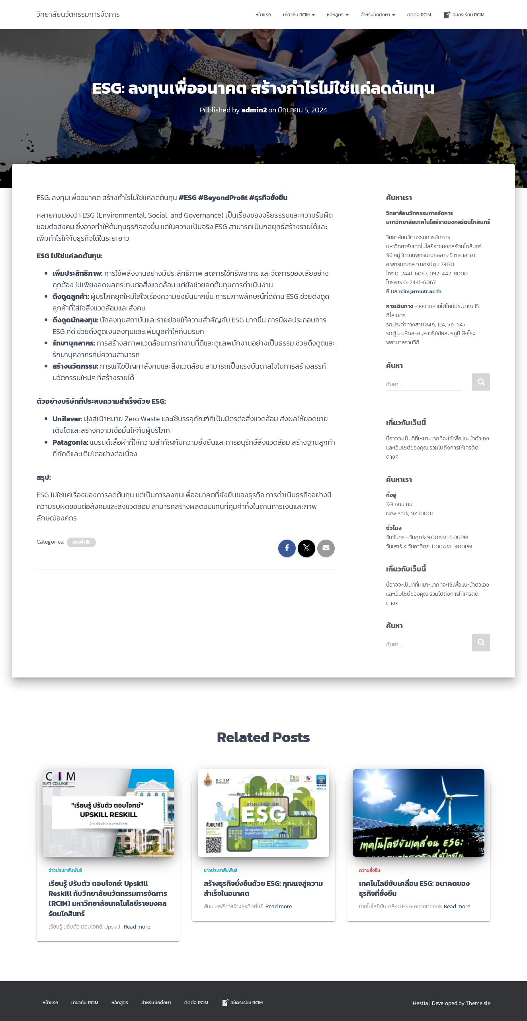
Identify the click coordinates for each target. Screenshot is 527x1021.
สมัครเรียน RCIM (463, 15)
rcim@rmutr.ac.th (419, 291)
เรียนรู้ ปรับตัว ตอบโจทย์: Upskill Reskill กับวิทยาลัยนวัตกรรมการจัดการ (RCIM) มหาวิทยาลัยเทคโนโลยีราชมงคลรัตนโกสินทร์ (108, 898)
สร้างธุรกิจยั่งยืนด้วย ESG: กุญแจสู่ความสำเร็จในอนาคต (263, 888)
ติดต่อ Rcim (419, 14)
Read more (137, 926)
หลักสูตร (338, 14)
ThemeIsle (478, 1003)
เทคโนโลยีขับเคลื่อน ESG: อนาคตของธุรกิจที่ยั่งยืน (414, 888)
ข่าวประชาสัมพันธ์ (65, 870)
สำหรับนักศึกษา (378, 14)
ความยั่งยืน (81, 542)
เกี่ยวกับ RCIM (299, 14)
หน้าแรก (263, 14)
